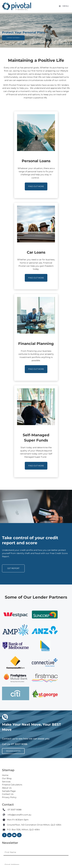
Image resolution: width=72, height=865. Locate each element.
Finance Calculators (12, 784)
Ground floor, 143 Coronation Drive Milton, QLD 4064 (34, 825)
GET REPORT (8, 566)
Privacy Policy (9, 797)
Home (5, 775)
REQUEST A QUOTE (11, 749)
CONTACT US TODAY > (12, 32)
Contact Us (7, 794)
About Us (7, 788)
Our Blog (7, 778)
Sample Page (9, 791)
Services (6, 781)
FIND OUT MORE (36, 184)
